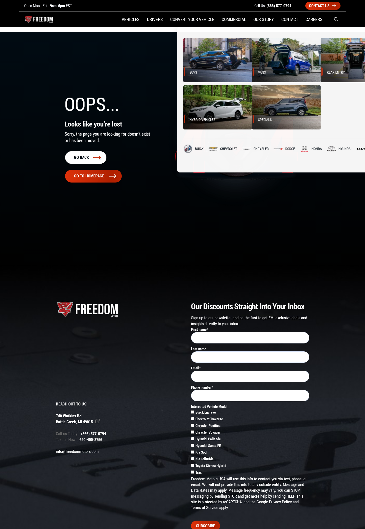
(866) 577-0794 (279, 5)
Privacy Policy (280, 502)
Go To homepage (95, 176)
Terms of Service (204, 507)
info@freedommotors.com (77, 451)
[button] (336, 22)
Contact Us (322, 5)
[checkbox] (250, 442)
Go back (87, 157)
